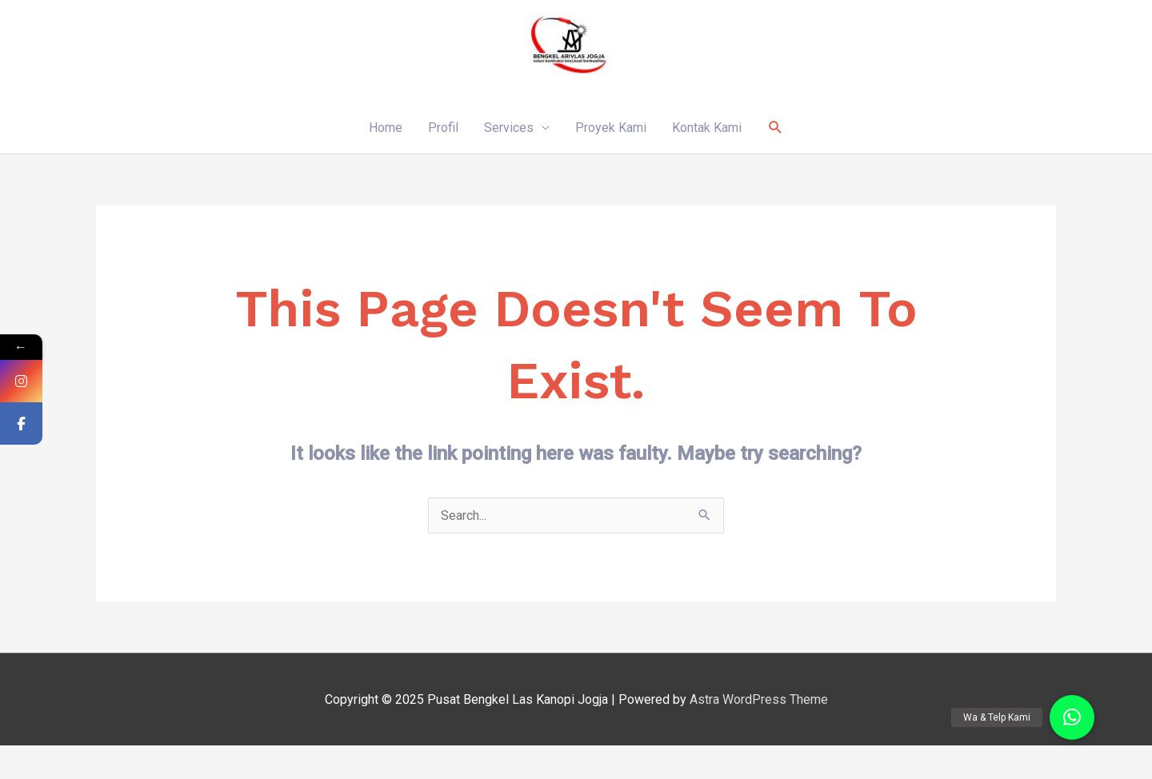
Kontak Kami (707, 127)
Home (385, 127)
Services (509, 127)
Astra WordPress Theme (759, 699)
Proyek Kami (610, 127)
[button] (1072, 717)
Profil (443, 127)
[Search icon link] (775, 127)
